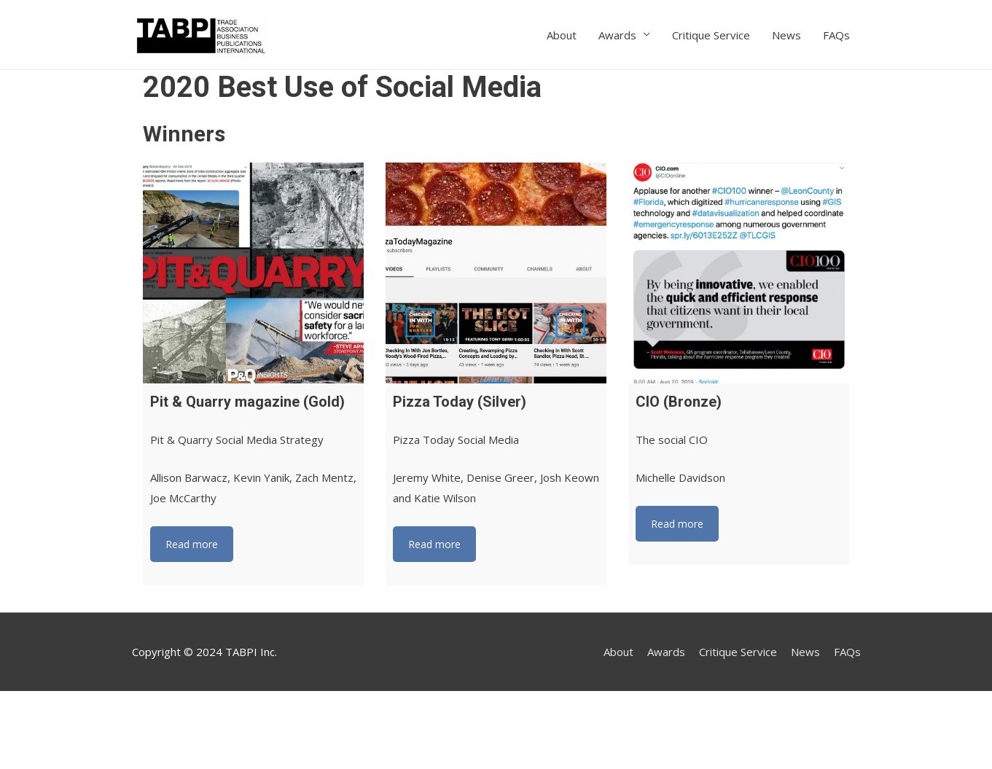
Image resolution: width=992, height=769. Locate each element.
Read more (191, 544)
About (562, 35)
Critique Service (711, 35)
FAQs (836, 35)
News (786, 35)
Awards (617, 35)
